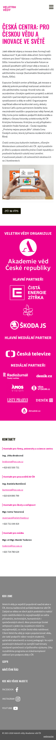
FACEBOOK (10, 689)
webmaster (48, 736)
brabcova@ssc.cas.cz (12, 461)
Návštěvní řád (10, 669)
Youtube (10, 708)
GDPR (5, 661)
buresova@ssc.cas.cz (12, 489)
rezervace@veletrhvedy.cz (15, 517)
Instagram (11, 699)
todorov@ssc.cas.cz (12, 545)
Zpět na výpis (11, 211)
